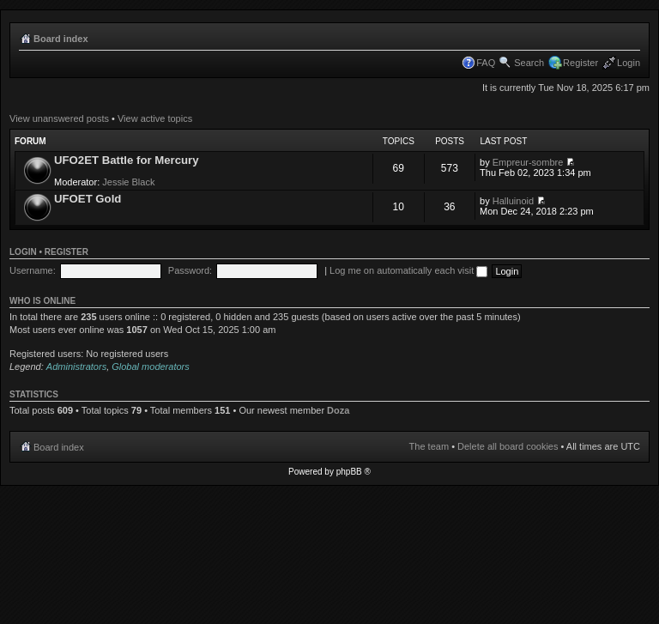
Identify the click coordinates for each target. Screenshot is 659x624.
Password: (190, 270)
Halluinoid (513, 201)
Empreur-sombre (528, 162)
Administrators (76, 366)
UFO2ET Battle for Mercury (126, 160)
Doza (338, 410)
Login (628, 63)
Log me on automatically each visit (408, 270)
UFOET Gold (87, 198)
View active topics (155, 118)
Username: (32, 270)
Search (529, 63)
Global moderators (151, 366)
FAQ (485, 63)
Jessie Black (128, 182)
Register (580, 63)
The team (429, 446)
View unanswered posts (59, 118)
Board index (60, 38)
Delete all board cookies (507, 446)
